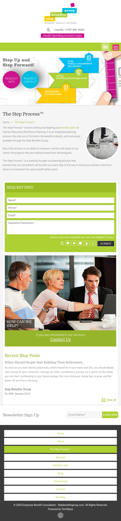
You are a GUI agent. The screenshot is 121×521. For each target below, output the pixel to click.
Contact (60, 489)
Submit (105, 243)
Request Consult (30, 80)
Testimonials (60, 481)
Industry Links (60, 465)
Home (6, 122)
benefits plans (68, 127)
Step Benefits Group (18, 389)
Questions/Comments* (60, 227)
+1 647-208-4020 (74, 29)
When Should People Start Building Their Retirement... (44, 362)
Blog (60, 473)
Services (60, 457)
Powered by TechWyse (60, 509)
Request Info (11, 80)
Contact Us (60, 339)
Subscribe (110, 414)
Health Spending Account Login (62, 35)
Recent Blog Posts (22, 355)
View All (111, 399)
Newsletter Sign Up (21, 415)
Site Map (60, 497)
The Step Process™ (60, 449)
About (60, 441)
